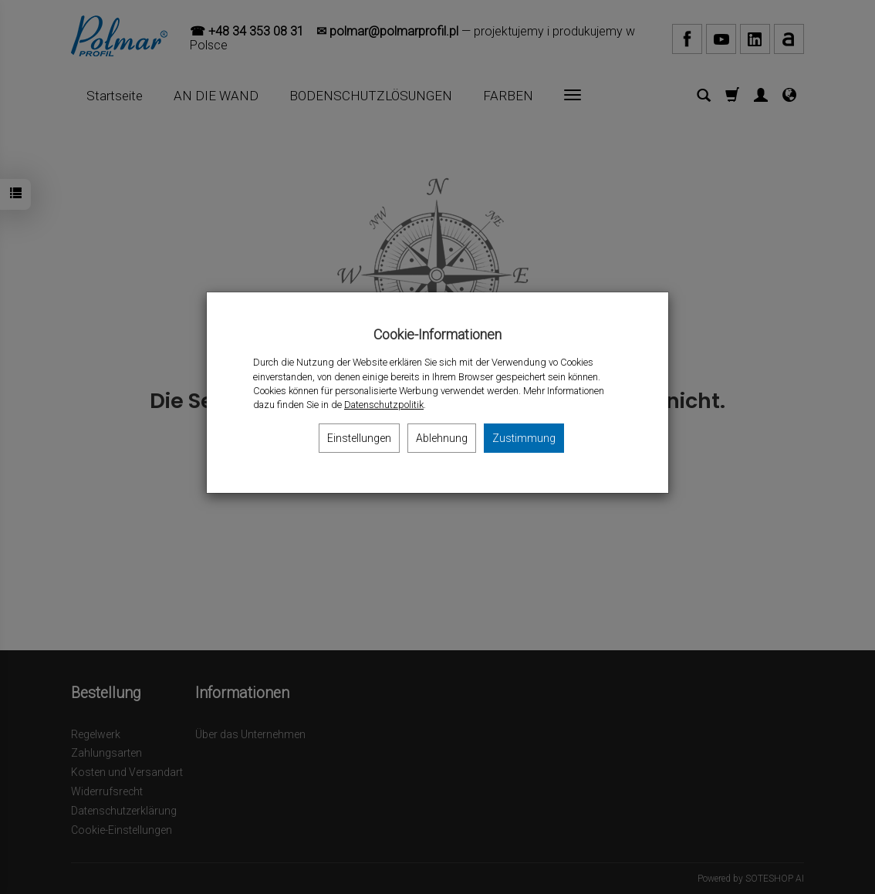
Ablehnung (442, 438)
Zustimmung (524, 438)
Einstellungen (359, 438)
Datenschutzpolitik (384, 404)
